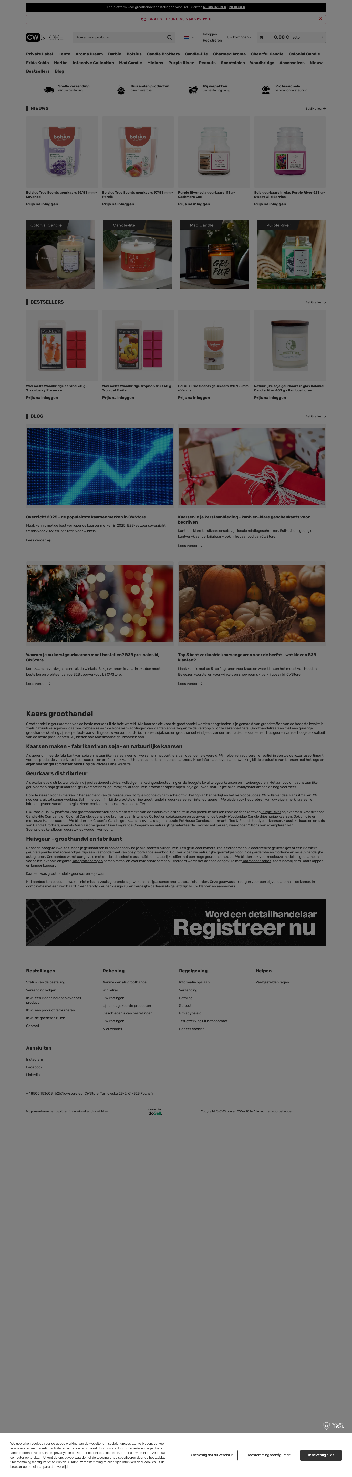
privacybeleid (64, 1453)
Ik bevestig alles (321, 1455)
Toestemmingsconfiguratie (269, 1455)
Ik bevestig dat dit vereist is (211, 1455)
